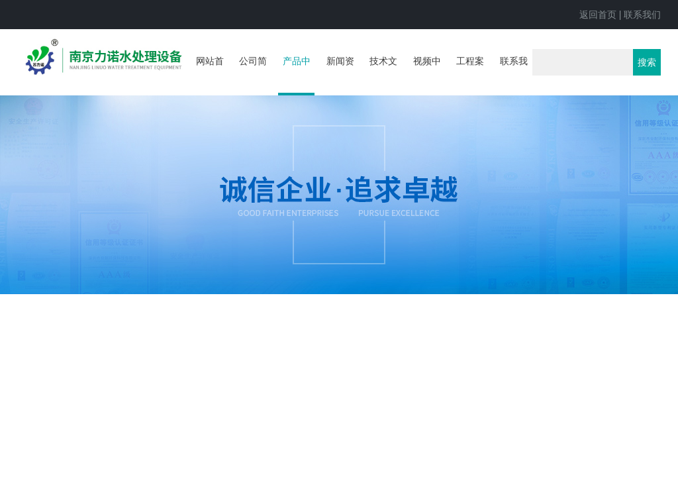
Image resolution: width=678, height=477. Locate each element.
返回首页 (597, 14)
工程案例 (470, 74)
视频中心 (427, 74)
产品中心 (297, 75)
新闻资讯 (340, 74)
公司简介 (253, 74)
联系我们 (642, 14)
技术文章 (383, 74)
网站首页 (210, 74)
